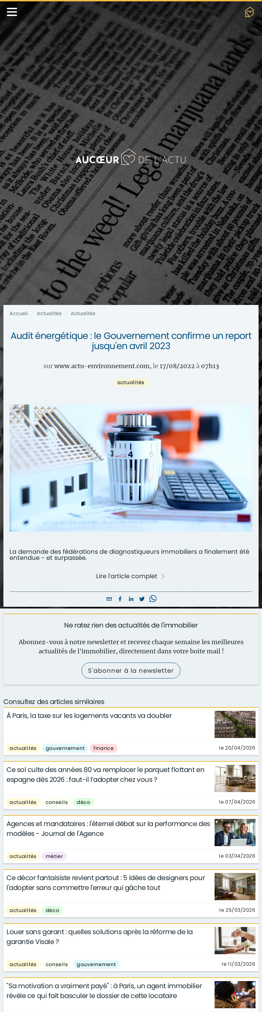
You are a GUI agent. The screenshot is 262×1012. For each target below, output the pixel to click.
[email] (109, 599)
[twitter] (141, 599)
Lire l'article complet (130, 576)
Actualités (49, 313)
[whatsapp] (152, 599)
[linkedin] (131, 599)
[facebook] (120, 599)
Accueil (19, 313)
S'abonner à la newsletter (131, 670)
